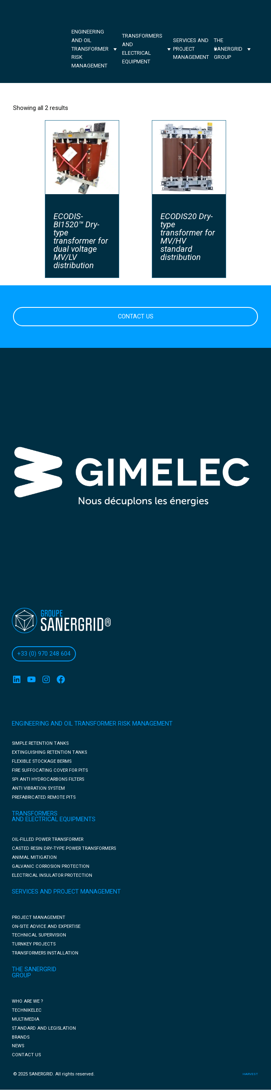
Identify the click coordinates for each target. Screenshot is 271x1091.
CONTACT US (135, 316)
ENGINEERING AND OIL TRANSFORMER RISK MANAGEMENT (92, 723)
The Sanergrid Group (228, 48)
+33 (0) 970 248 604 (44, 653)
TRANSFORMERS (35, 813)
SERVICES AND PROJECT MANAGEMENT (66, 891)
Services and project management (191, 48)
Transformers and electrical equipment (142, 48)
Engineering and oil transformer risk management (90, 49)
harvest (250, 1074)
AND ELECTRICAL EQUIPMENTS (54, 819)
